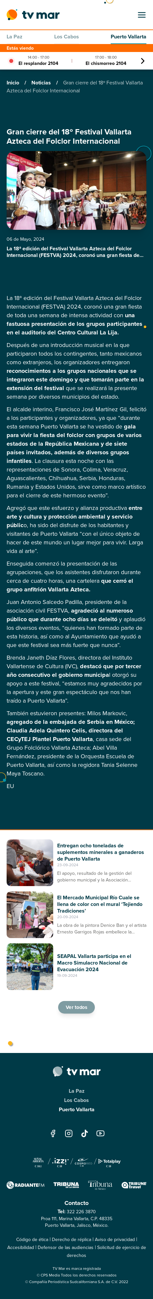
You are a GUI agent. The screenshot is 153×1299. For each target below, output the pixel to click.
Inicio (13, 82)
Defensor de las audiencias (66, 1247)
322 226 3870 (81, 1211)
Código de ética (32, 1239)
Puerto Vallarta (128, 36)
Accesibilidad (20, 1247)
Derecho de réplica (71, 1239)
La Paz (14, 36)
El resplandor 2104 (38, 63)
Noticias (41, 82)
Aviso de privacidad (115, 1239)
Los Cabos (66, 36)
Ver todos (77, 1007)
